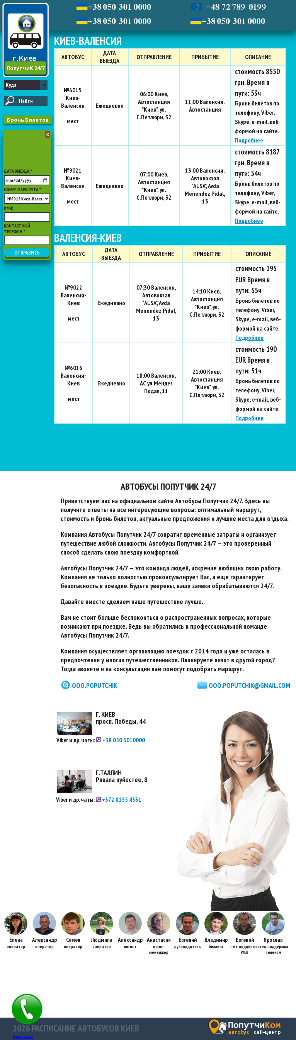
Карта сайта (23, 1036)
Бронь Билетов (28, 119)
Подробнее (249, 140)
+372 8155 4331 (118, 799)
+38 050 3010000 (120, 740)
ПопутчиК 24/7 (25, 67)
